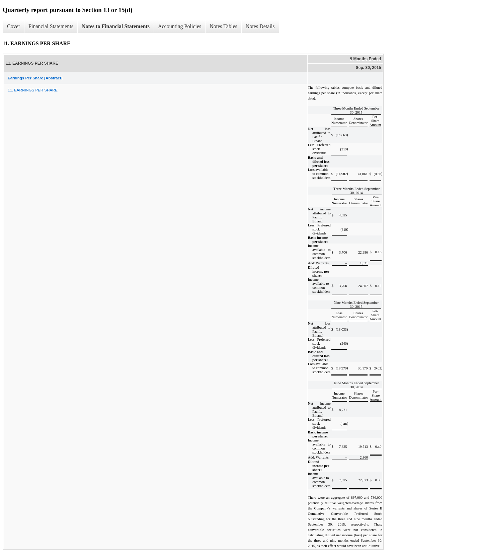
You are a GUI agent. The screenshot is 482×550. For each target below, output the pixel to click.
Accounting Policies (179, 26)
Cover (13, 26)
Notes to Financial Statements (116, 26)
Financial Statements (50, 26)
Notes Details (260, 26)
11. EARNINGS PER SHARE (33, 90)
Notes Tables (223, 26)
